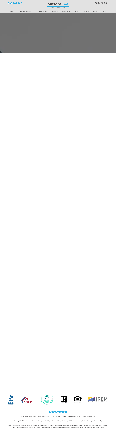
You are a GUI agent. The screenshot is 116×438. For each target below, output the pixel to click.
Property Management (25, 11)
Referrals (86, 11)
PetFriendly (39, 358)
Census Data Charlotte (93, 122)
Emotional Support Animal (43, 237)
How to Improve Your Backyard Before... (96, 82)
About (77, 11)
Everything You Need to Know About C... (96, 89)
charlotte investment (93, 130)
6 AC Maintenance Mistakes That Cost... (95, 104)
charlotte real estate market (95, 134)
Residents (55, 11)
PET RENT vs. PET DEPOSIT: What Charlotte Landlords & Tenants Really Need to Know (43, 69)
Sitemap (89, 421)
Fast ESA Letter (26, 307)
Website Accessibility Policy (95, 427)
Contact (103, 11)
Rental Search (66, 11)
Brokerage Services (42, 11)
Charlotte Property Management (96, 132)
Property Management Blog (27, 60)
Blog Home (58, 379)
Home (11, 11)
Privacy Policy (98, 421)
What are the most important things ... (96, 111)
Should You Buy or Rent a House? (94, 97)
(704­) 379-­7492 (101, 3)
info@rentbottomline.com (79, 427)
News (95, 11)
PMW (83, 421)
